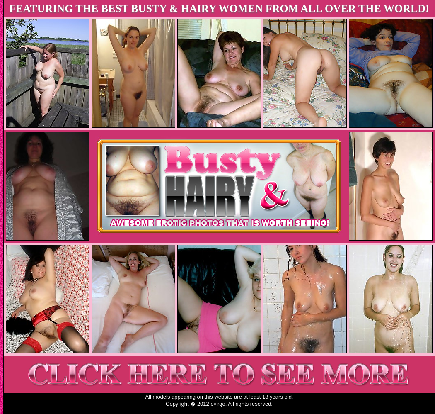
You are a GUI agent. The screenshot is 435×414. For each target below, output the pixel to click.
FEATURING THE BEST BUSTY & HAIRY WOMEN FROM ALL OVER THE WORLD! (219, 8)
